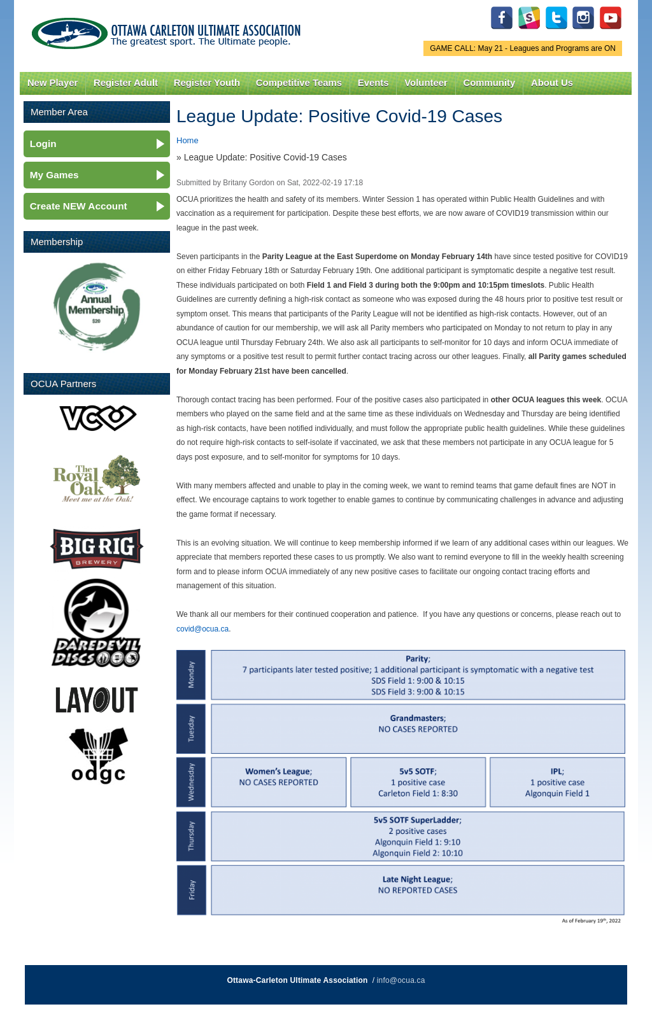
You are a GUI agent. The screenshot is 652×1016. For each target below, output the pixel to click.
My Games (54, 174)
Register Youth (207, 83)
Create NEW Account (78, 206)
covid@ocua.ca (202, 628)
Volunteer (425, 83)
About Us (552, 83)
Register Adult (126, 83)
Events (373, 83)
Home (187, 140)
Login (43, 143)
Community (490, 83)
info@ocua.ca (401, 980)
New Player (52, 83)
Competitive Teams (299, 83)
